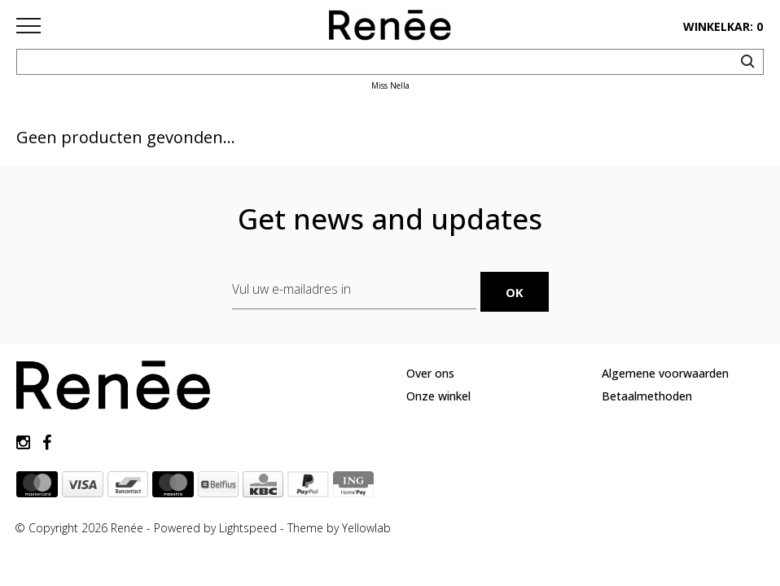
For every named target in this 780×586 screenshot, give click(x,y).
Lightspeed (248, 528)
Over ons (430, 373)
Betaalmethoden (647, 396)
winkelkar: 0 (723, 26)
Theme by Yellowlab (339, 528)
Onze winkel (438, 396)
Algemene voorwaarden (665, 373)
